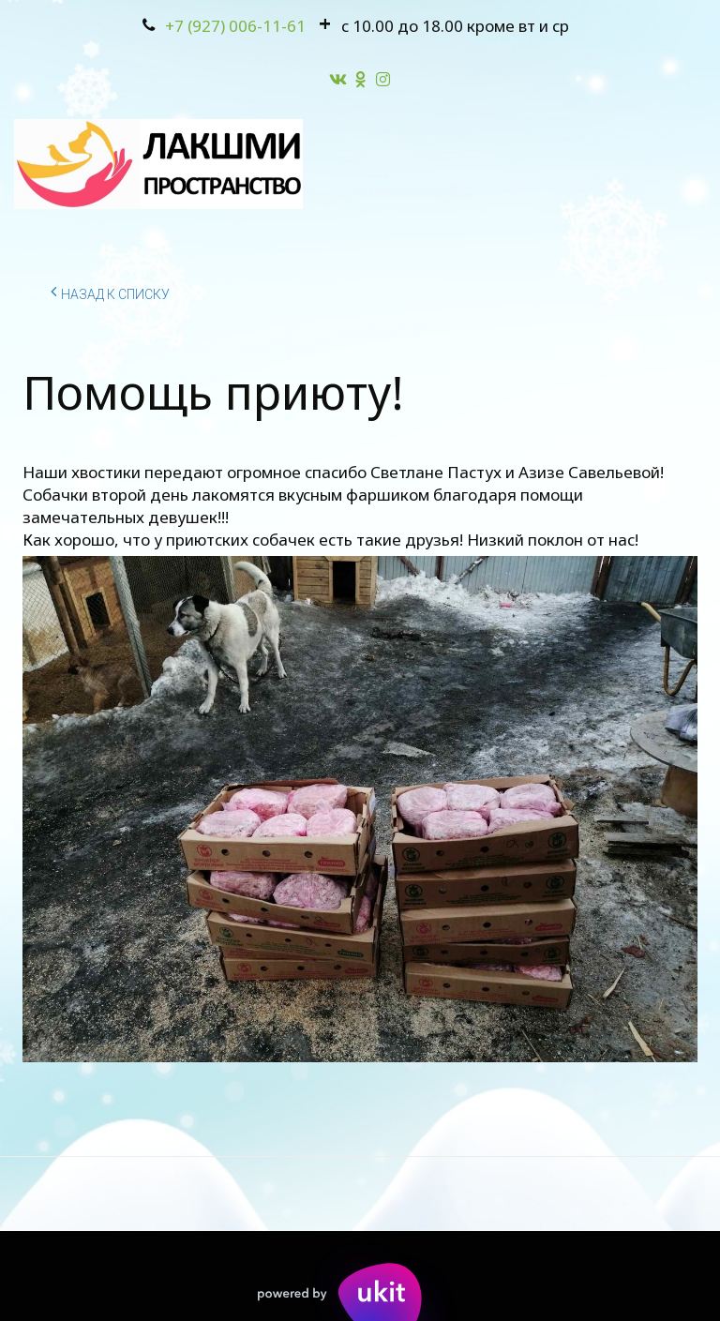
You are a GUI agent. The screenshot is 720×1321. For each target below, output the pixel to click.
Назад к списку (110, 291)
